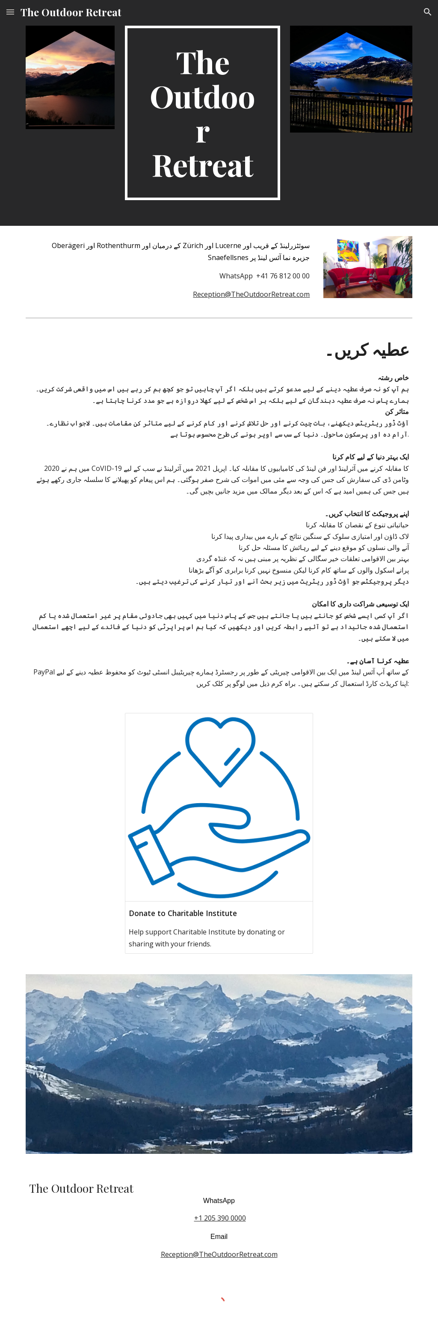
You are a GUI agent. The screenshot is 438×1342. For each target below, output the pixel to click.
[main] (202, 113)
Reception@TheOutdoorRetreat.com (251, 294)
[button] (10, 12)
